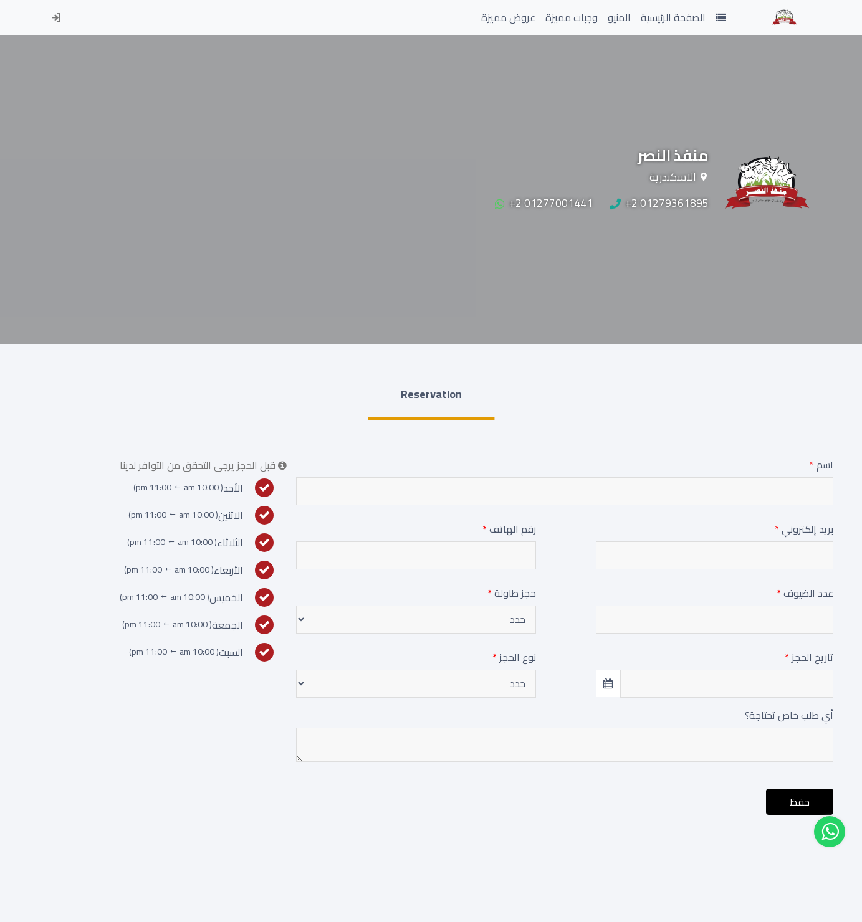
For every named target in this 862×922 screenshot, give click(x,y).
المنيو (619, 17)
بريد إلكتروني (804, 528)
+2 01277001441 (544, 203)
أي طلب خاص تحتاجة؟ (789, 715)
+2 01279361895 (659, 203)
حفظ (800, 801)
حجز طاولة (511, 593)
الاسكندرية (672, 177)
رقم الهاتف (509, 528)
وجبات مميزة (571, 17)
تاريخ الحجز (809, 657)
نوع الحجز (514, 657)
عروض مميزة (508, 17)
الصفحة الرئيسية (671, 17)
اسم (821, 464)
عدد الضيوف (805, 593)
